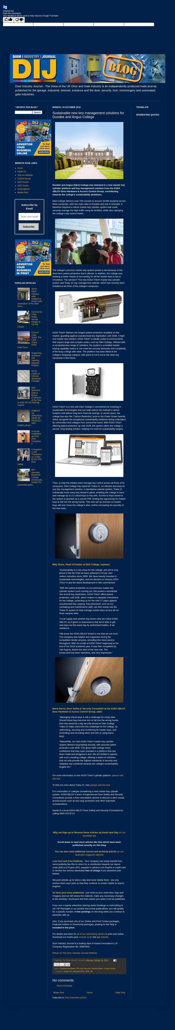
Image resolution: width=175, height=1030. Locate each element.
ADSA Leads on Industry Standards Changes (36, 376)
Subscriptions (23, 189)
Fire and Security (83, 968)
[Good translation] (8, 20)
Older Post (120, 992)
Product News (109, 968)
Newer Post (58, 992)
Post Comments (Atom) (75, 997)
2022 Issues (23, 185)
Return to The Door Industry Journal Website (74, 953)
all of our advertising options (91, 934)
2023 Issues (23, 182)
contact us (84, 937)
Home (89, 992)
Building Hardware (67, 968)
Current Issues (24, 178)
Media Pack (22, 192)
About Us (21, 171)
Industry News (97, 968)
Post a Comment (64, 986)
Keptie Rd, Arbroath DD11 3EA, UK (78, 971)
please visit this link (100, 785)
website (104, 937)
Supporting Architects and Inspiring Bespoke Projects (36, 359)
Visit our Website (25, 175)
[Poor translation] (19, 20)
